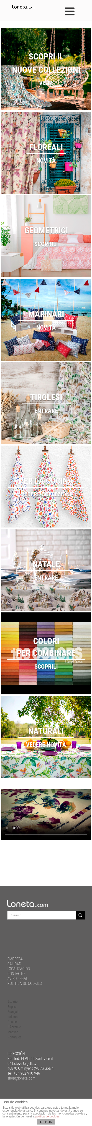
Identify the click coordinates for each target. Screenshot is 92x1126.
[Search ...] (41, 915)
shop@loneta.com (21, 1078)
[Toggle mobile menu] (70, 11)
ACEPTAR (46, 1122)
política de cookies (47, 1116)
